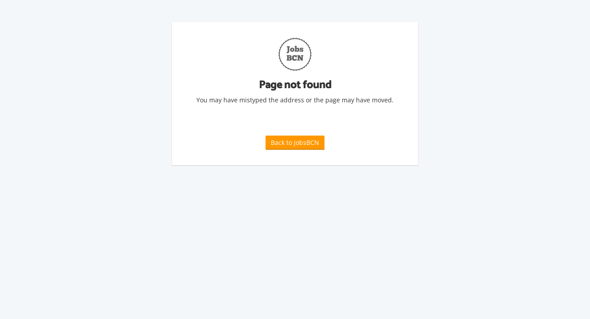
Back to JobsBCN (295, 142)
